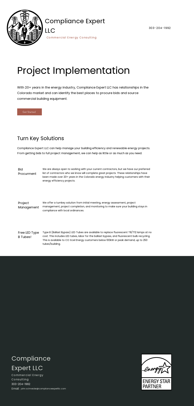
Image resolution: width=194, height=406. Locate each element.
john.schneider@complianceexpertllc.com (43, 388)
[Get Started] (29, 111)
